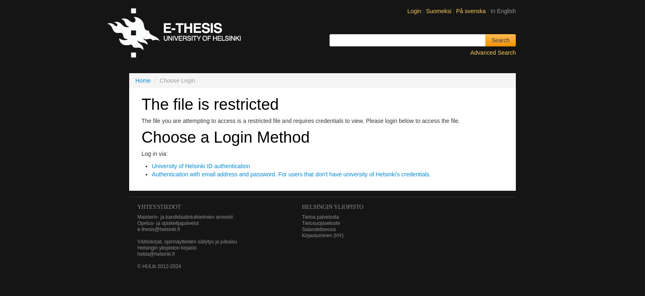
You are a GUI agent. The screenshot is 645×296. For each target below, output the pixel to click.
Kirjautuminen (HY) (322, 235)
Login (414, 11)
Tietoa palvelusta (320, 217)
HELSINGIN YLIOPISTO (333, 207)
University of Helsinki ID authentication (201, 166)
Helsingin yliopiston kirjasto (167, 248)
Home (143, 80)
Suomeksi (439, 11)
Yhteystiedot (159, 207)
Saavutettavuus (319, 229)
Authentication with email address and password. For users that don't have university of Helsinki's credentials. (291, 174)
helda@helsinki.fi (156, 254)
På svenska (471, 11)
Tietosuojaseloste (321, 223)
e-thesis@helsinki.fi (158, 229)
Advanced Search (493, 52)
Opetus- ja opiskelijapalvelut (168, 223)
